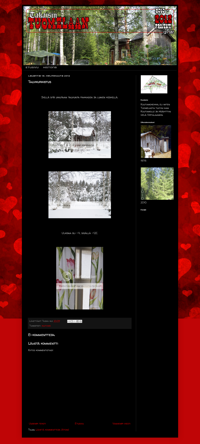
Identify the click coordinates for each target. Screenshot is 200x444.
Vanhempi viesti (121, 423)
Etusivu (32, 67)
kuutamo (46, 325)
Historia (50, 67)
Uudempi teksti (37, 423)
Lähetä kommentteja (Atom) (52, 429)
